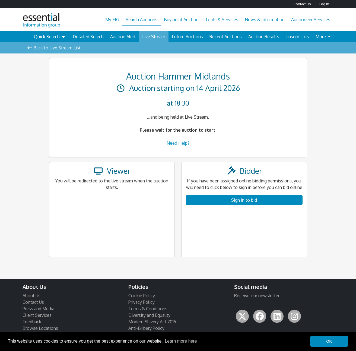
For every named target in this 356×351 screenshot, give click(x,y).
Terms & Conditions (147, 308)
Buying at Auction (181, 19)
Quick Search (50, 36)
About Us (31, 295)
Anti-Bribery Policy (146, 328)
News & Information (265, 19)
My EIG (112, 19)
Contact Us (302, 4)
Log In (324, 4)
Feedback (32, 321)
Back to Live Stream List (54, 47)
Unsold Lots (297, 36)
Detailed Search (88, 36)
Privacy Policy (141, 302)
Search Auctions (141, 19)
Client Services (37, 315)
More (321, 36)
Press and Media (38, 308)
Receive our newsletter (256, 295)
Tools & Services (221, 19)
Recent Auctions (225, 36)
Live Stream (153, 36)
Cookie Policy (141, 295)
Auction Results (263, 36)
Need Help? (178, 143)
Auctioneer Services (310, 19)
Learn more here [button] (181, 341)
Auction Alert (123, 36)
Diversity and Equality (149, 315)
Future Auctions (187, 36)
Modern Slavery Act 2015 (152, 321)
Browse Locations (40, 328)
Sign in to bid (244, 200)
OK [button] (329, 341)
